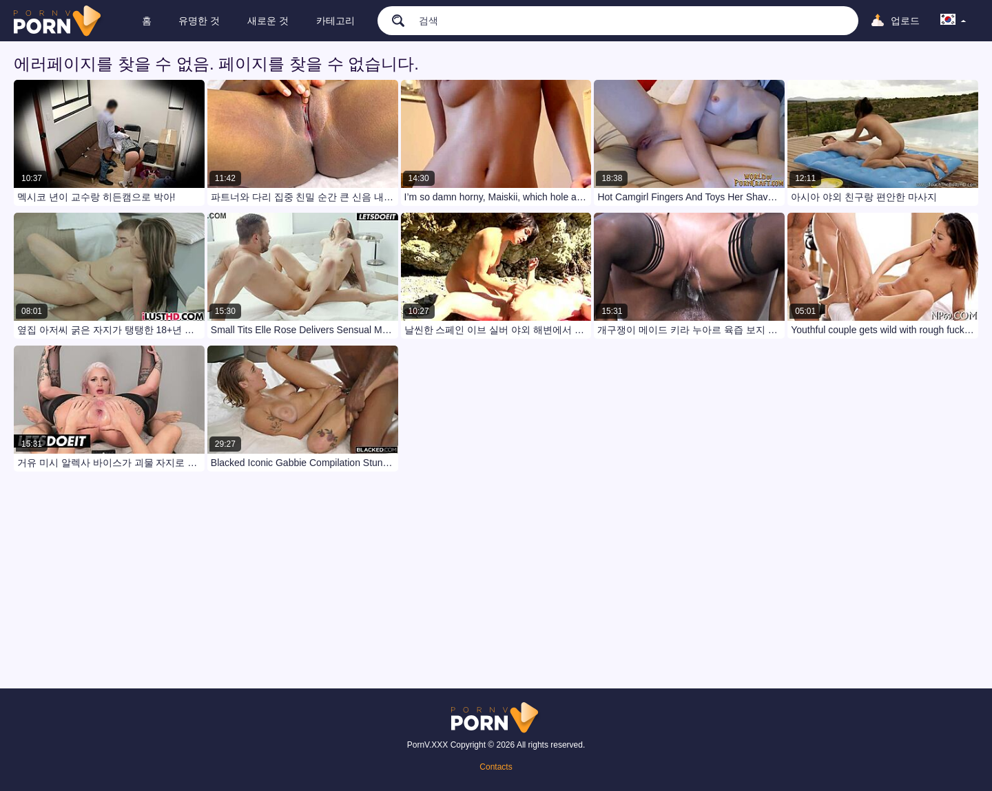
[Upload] (894, 21)
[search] (392, 20)
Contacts (495, 767)
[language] (953, 21)
